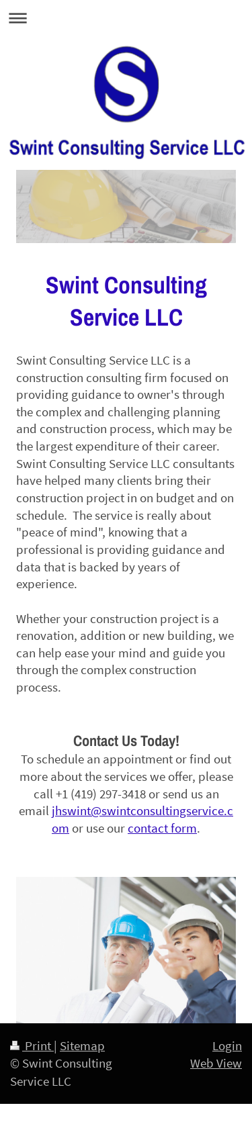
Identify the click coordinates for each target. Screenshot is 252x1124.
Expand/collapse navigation (126, 17)
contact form (162, 828)
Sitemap (82, 1045)
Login (227, 1045)
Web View (216, 1063)
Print (32, 1045)
